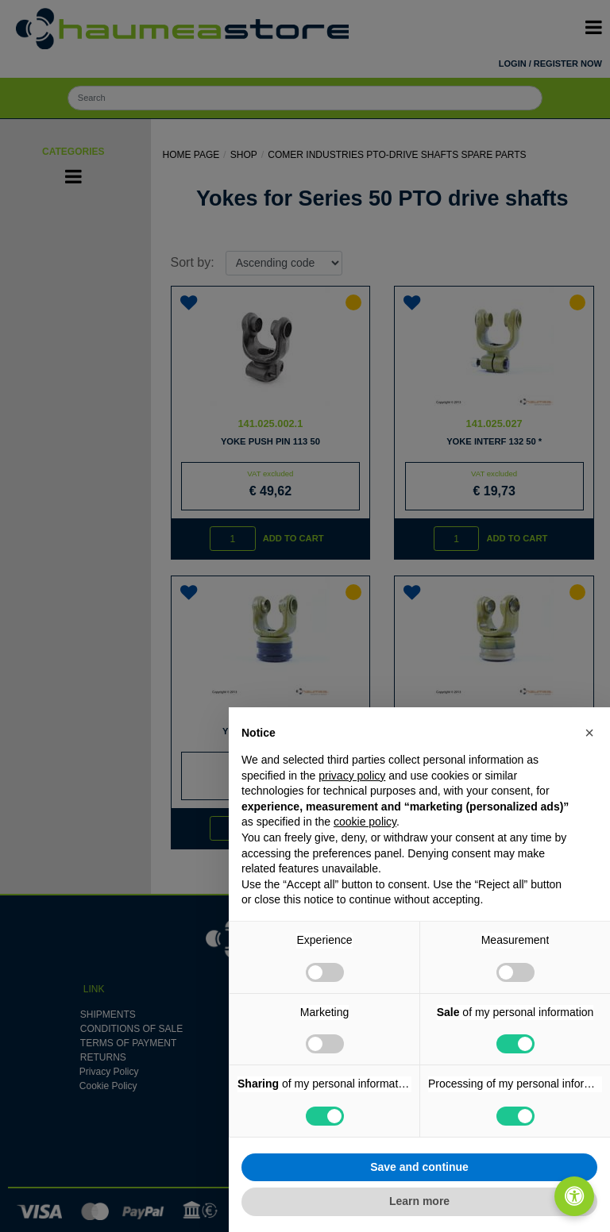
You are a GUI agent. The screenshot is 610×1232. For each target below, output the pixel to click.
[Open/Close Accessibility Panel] (574, 1196)
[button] (589, 732)
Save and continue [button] (419, 1167)
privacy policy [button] (352, 775)
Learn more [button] (419, 1201)
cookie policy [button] (365, 821)
